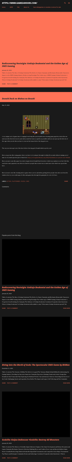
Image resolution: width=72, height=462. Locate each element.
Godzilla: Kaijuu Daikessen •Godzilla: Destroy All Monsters (30, 439)
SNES (27, 181)
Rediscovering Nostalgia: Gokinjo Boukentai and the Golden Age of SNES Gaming (35, 64)
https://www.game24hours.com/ (19, 3)
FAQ (18, 7)
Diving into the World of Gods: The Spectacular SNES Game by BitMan (36, 364)
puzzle (23, 181)
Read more (66, 308)
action (9, 181)
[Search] (65, 3)
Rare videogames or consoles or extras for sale (47, 7)
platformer (16, 181)
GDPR (11, 7)
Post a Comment (12, 84)
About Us (26, 7)
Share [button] (4, 84)
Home (3, 7)
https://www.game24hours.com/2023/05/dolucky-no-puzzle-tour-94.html (49, 157)
